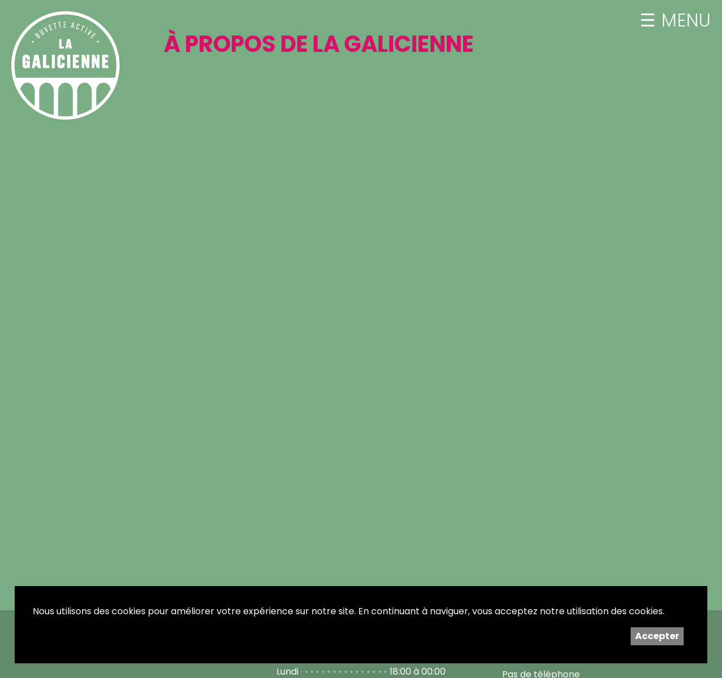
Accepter (657, 635)
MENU (683, 20)
